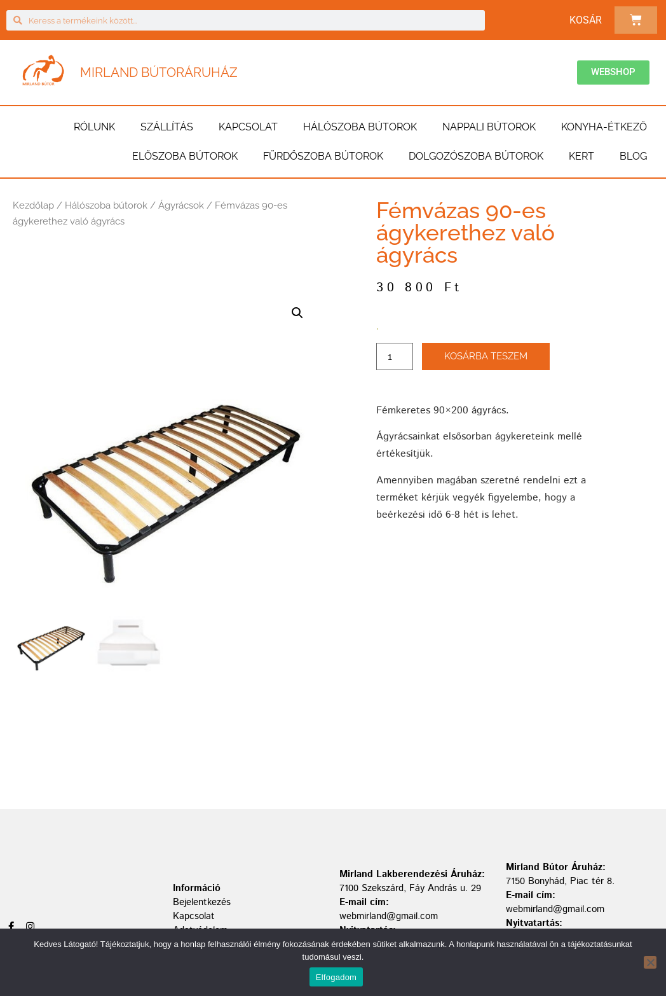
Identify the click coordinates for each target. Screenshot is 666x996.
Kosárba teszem (485, 356)
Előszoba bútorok (185, 156)
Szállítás (166, 127)
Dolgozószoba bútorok (476, 156)
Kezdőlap (33, 205)
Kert (581, 156)
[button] (297, 312)
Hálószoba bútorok (360, 127)
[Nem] (650, 962)
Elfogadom (336, 977)
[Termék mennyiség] (394, 356)
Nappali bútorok (489, 127)
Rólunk (94, 127)
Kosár (585, 20)
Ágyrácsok (181, 205)
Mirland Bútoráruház (159, 72)
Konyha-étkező (604, 127)
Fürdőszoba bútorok (323, 156)
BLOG (633, 156)
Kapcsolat (248, 127)
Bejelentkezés (202, 902)
